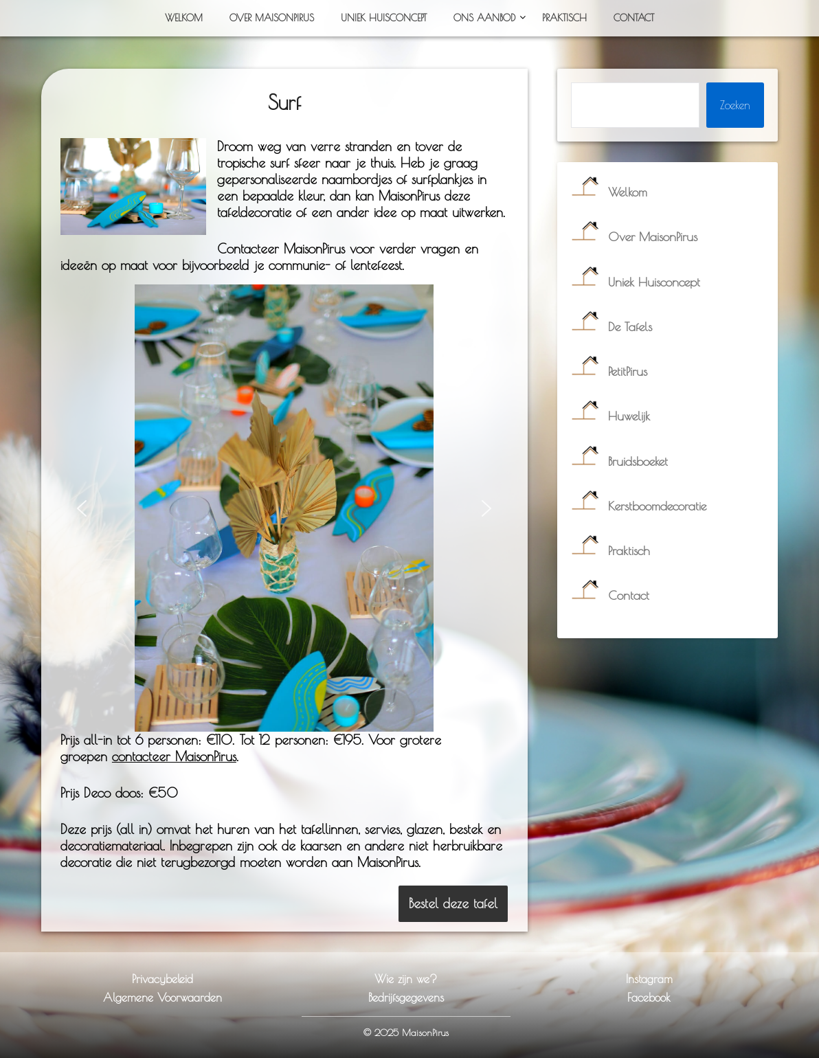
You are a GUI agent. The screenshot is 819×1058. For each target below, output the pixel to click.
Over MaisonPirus (271, 17)
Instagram (649, 978)
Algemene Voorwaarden (162, 997)
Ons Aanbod (484, 17)
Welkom (184, 17)
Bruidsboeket (638, 461)
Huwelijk (629, 416)
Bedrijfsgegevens (406, 997)
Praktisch (564, 17)
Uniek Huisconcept (384, 17)
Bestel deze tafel (453, 903)
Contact (634, 17)
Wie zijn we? (405, 978)
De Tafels (630, 326)
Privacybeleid (162, 978)
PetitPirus (627, 371)
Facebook (649, 997)
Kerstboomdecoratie (657, 506)
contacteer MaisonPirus (174, 756)
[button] (82, 508)
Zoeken (735, 105)
